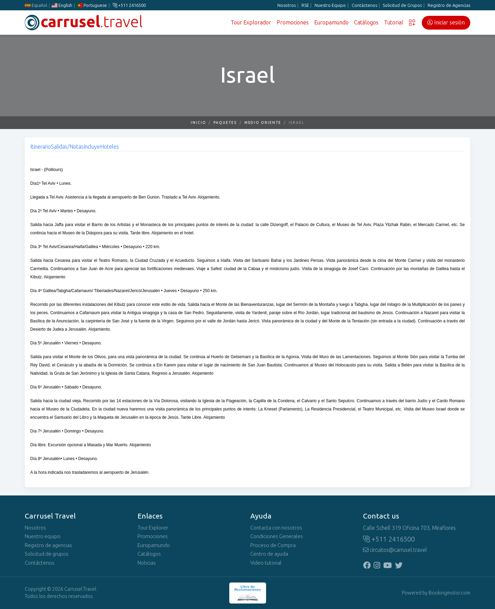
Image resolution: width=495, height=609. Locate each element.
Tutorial (393, 22)
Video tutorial (266, 563)
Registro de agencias (48, 545)
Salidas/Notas (67, 146)
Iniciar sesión (446, 22)
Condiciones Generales (276, 536)
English (62, 5)
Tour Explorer (153, 528)
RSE (305, 5)
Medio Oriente (262, 122)
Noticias (147, 563)
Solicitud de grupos (46, 554)
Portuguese (92, 5)
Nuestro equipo (42, 536)
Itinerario (40, 146)
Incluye (92, 146)
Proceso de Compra (273, 545)
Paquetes (224, 122)
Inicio (198, 122)
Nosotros (286, 5)
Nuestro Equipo (330, 5)
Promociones (293, 22)
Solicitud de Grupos (402, 5)
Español (36, 5)
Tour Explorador (251, 22)
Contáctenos (364, 5)
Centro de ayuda (269, 554)
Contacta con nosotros (276, 528)
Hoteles (109, 146)
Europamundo (331, 22)
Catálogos (366, 22)
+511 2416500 (129, 5)
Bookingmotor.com (449, 593)
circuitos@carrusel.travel (395, 550)
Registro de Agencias (449, 5)
